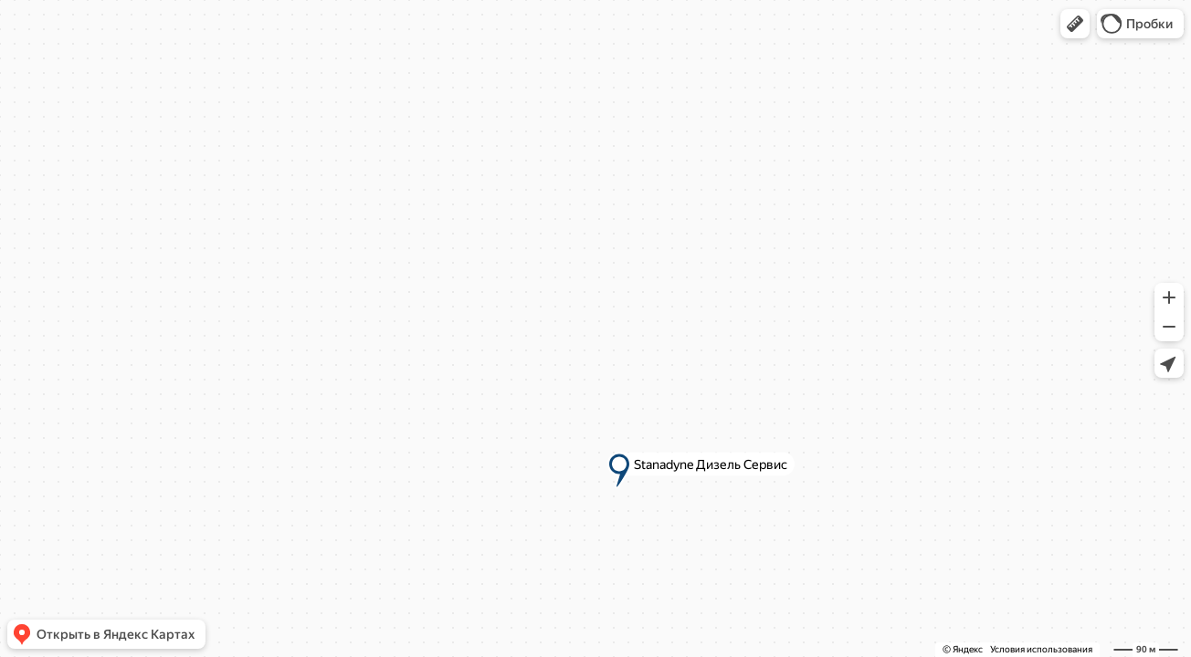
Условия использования (1041, 649)
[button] (1075, 23)
